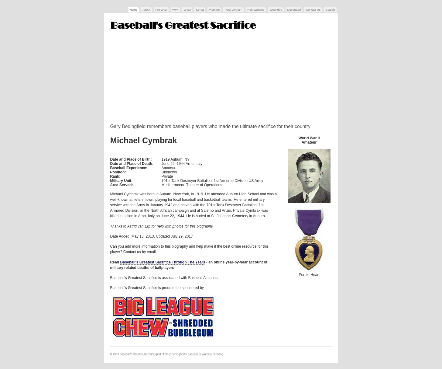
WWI (175, 9)
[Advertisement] (221, 78)
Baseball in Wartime (200, 354)
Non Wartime (255, 9)
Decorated (294, 9)
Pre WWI (161, 9)
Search (330, 9)
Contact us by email (139, 252)
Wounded (275, 9)
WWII (187, 9)
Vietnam (214, 9)
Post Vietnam (233, 9)
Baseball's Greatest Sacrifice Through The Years (162, 262)
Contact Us (313, 9)
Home (134, 9)
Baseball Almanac (203, 278)
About (146, 9)
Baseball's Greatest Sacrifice (137, 354)
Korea (200, 9)
